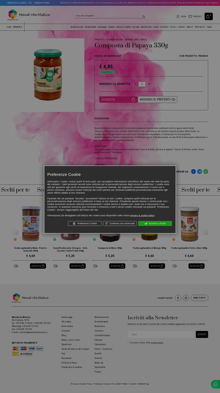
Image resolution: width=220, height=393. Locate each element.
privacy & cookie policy (142, 215)
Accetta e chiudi (155, 223)
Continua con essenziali (120, 223)
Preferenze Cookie (85, 223)
